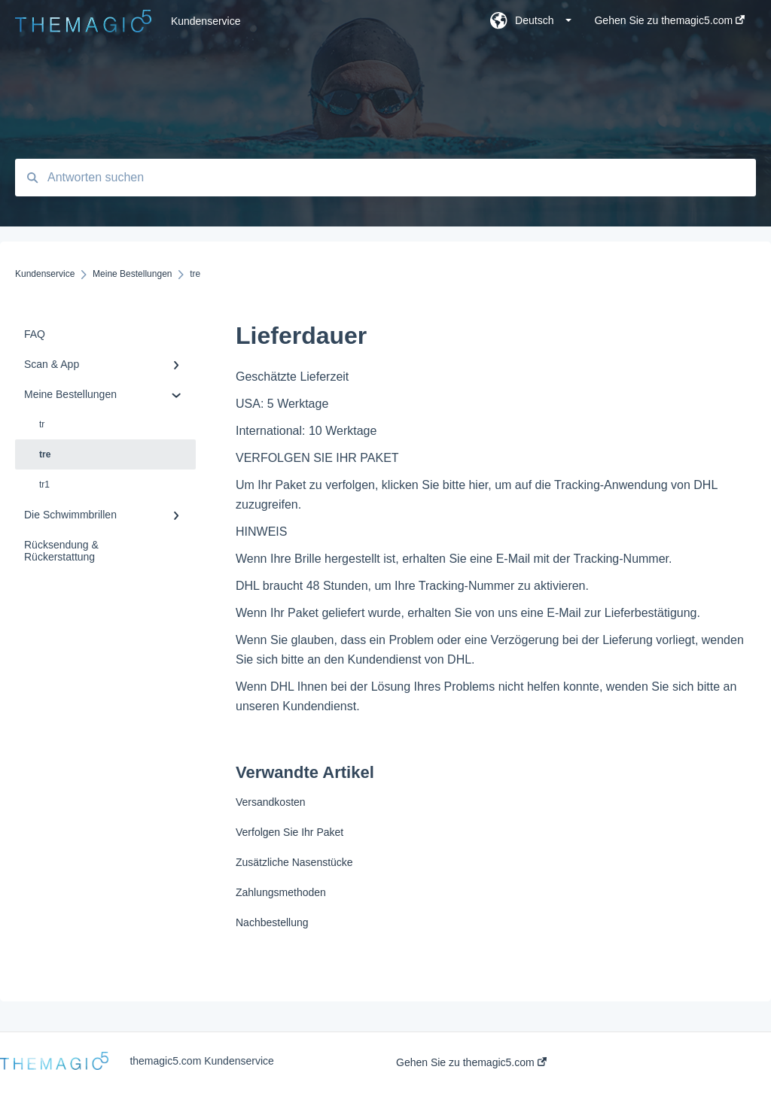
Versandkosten (271, 802)
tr (41, 424)
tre (44, 454)
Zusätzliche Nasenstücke (294, 862)
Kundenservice (206, 21)
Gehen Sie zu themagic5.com (471, 1062)
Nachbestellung (272, 922)
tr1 (44, 484)
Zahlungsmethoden (281, 892)
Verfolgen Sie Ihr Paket (289, 832)
